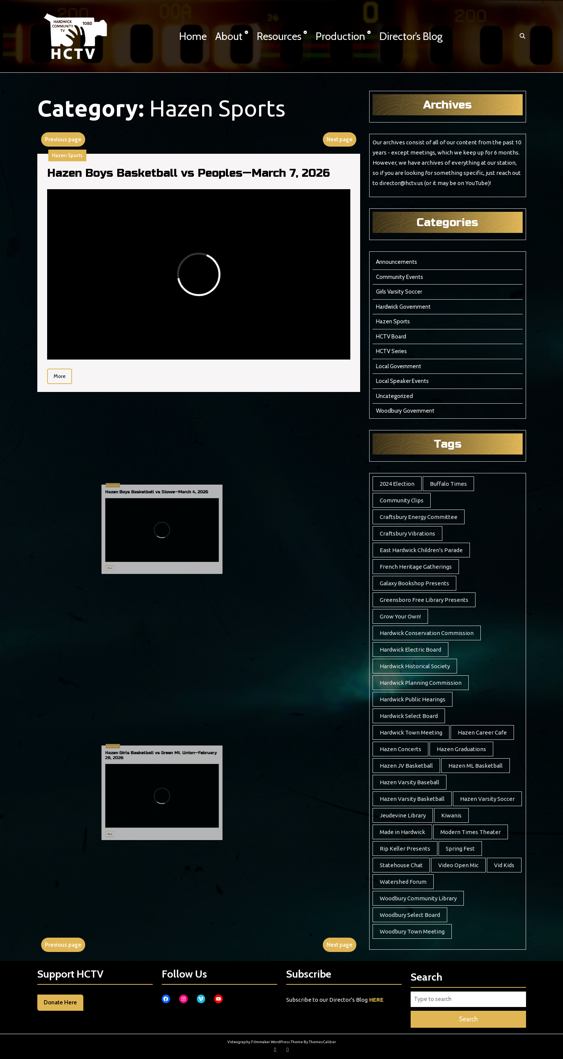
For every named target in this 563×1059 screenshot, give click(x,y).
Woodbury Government (405, 410)
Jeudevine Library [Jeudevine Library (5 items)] (403, 815)
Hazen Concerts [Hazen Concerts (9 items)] (400, 749)
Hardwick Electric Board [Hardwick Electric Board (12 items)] (410, 649)
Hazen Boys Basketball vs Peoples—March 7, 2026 (189, 175)
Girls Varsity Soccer (399, 291)
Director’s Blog (411, 36)
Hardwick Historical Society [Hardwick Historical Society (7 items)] (415, 666)
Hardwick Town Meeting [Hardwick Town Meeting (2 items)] (411, 732)
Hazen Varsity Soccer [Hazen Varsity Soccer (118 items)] (487, 799)
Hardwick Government (403, 306)
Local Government (398, 366)
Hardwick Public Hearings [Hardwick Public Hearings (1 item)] (412, 699)
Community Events (399, 277)
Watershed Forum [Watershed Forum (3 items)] (403, 881)
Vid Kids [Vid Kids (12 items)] (504, 865)
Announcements (396, 262)
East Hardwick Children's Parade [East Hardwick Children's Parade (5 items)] (421, 550)
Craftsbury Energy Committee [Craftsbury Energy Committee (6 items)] (418, 517)
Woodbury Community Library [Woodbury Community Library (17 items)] (418, 898)
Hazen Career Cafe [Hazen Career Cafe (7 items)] (482, 732)
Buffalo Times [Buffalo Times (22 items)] (448, 484)
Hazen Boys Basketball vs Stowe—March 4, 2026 (149, 515)
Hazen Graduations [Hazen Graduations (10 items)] (461, 749)
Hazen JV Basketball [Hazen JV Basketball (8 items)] (406, 765)
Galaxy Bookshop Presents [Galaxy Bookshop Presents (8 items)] (414, 583)
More (67, 372)
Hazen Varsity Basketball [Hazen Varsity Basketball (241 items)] (412, 799)
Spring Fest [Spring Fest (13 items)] (460, 848)
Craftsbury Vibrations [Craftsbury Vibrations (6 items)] (407, 533)
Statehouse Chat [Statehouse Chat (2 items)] (401, 865)
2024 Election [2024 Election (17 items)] (397, 484)
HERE (376, 999)
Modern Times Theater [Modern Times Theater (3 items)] (470, 832)
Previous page (63, 139)
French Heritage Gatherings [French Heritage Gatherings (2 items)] (416, 566)
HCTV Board (391, 336)
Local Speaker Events (402, 381)
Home (193, 36)
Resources (279, 36)
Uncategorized (394, 396)
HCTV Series (391, 351)
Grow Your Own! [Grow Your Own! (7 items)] (400, 616)
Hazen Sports (71, 158)
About (228, 36)
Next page (340, 139)
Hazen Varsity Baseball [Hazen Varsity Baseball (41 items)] (409, 782)
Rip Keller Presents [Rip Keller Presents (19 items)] (405, 848)
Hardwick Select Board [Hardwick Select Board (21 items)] (409, 716)
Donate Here (60, 1002)
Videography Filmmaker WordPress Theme (265, 1042)
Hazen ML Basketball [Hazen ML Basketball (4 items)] (475, 765)
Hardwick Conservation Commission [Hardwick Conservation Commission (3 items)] (427, 633)
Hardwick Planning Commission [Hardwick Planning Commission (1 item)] (421, 682)
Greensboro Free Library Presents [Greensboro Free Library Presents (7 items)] (424, 600)
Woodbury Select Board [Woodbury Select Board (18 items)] (410, 915)
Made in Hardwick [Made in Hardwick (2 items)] (402, 832)
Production (340, 36)
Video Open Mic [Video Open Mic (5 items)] (458, 865)
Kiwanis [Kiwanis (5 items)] (451, 815)
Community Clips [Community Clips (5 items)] (401, 500)
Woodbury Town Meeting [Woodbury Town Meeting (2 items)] (412, 931)
